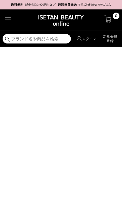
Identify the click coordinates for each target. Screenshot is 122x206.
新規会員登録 (110, 38)
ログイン (89, 39)
